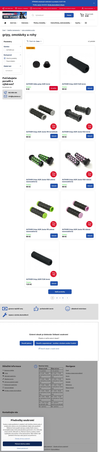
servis (39, 5)
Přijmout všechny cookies (22, 447)
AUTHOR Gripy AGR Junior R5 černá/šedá (41, 132)
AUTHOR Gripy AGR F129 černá (74, 84)
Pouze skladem (9, 61)
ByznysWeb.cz (55, 449)
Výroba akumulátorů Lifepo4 (56, 5)
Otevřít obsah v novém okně (48, 348)
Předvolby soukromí (46, 446)
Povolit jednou (26, 343)
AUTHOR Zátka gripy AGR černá (38, 84)
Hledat (69, 15)
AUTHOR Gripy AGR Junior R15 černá (76, 132)
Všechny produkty (10, 58)
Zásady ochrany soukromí (60, 446)
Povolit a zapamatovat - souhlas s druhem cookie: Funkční (56, 343)
